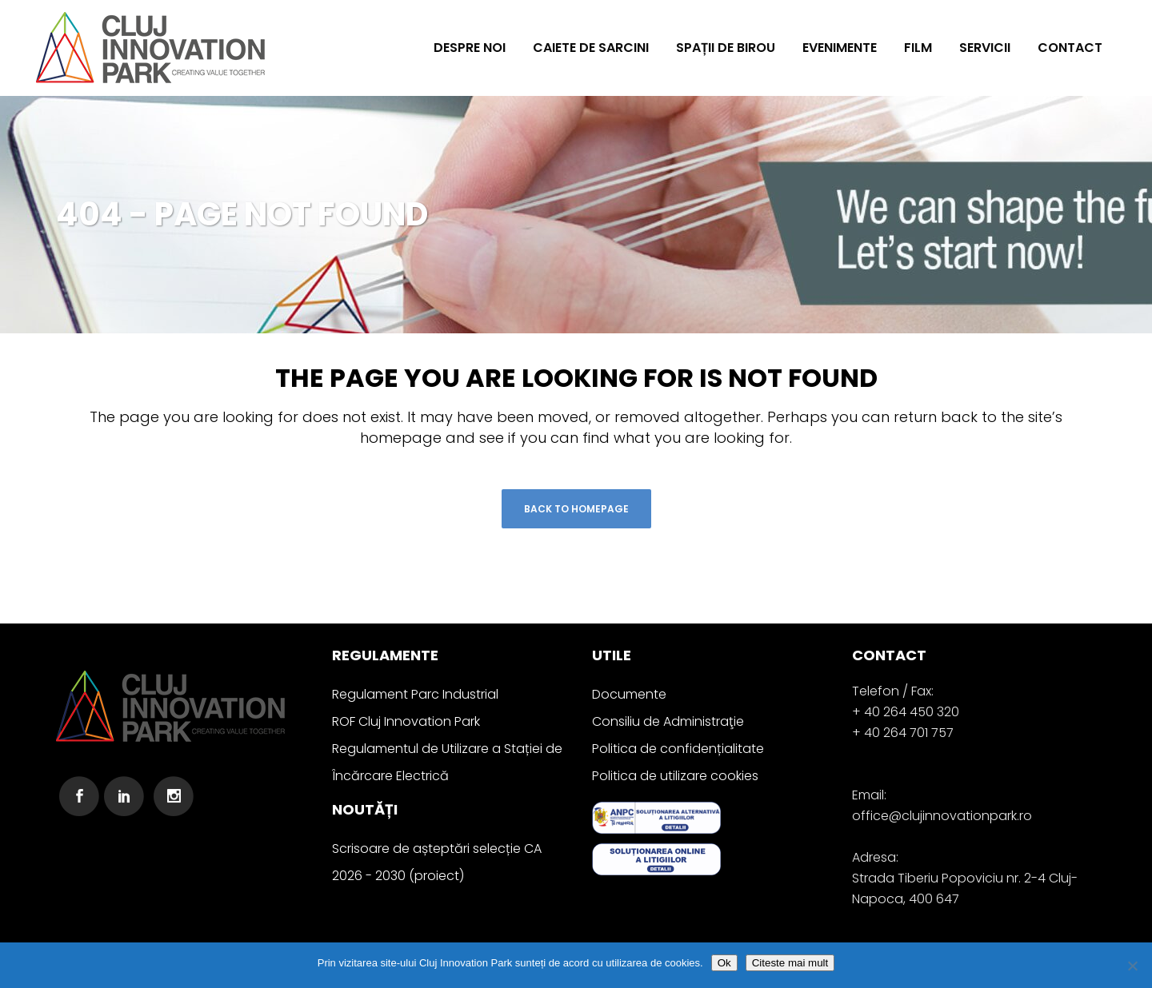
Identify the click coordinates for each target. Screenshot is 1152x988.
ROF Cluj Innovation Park (406, 721)
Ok (724, 963)
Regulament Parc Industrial (415, 694)
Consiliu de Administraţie (668, 721)
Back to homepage (576, 509)
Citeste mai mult (790, 963)
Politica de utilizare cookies (675, 776)
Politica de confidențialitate (678, 748)
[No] (1132, 966)
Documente (629, 694)
